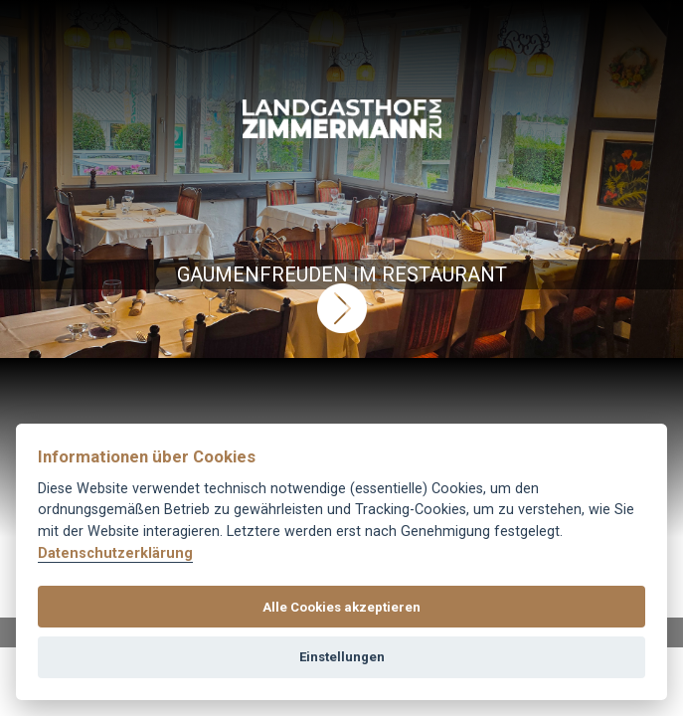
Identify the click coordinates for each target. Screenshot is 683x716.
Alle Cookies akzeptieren (341, 607)
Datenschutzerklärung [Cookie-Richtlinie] (115, 553)
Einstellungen (342, 656)
